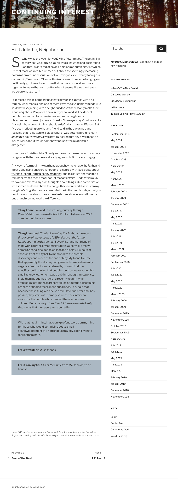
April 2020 (116, 287)
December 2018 (120, 390)
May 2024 (116, 140)
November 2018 (120, 396)
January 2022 (118, 230)
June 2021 (116, 242)
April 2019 (116, 364)
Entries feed (117, 423)
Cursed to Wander (121, 94)
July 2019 (116, 345)
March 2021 (117, 249)
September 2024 (120, 133)
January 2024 (118, 146)
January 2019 (118, 383)
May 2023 (116, 172)
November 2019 (120, 319)
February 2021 (119, 255)
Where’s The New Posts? (124, 88)
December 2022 (120, 204)
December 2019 (120, 313)
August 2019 (118, 338)
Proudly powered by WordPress (27, 486)
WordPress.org (119, 436)
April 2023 (116, 178)
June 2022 (116, 210)
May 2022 (116, 217)
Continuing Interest (53, 12)
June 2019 (116, 351)
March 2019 (117, 370)
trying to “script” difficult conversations (36, 173)
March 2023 (117, 185)
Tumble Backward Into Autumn (128, 113)
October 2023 (118, 159)
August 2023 (118, 165)
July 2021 (116, 236)
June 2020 (117, 274)
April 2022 (116, 223)
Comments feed (120, 429)
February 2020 (119, 300)
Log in (114, 416)
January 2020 (118, 306)
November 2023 (120, 153)
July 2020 (116, 268)
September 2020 (120, 262)
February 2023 (119, 191)
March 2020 (118, 294)
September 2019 (120, 332)
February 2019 (119, 377)
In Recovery (117, 107)
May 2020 (116, 281)
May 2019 (116, 358)
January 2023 (118, 198)
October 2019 (118, 326)
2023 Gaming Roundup (123, 100)
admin (38, 45)
